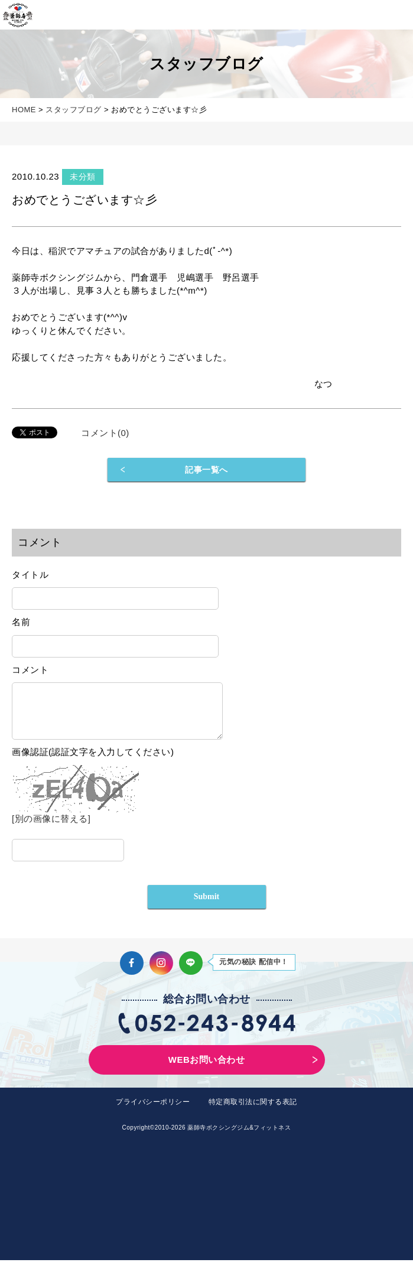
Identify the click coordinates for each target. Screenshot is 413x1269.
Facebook (132, 972)
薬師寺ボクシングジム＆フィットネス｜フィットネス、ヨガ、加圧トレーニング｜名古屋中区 (17, 15)
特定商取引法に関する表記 (253, 1111)
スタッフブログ (73, 109)
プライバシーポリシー (153, 1111)
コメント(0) (105, 433)
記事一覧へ (206, 469)
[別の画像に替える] (51, 827)
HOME (24, 109)
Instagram (161, 972)
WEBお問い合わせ (206, 1068)
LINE (191, 972)
